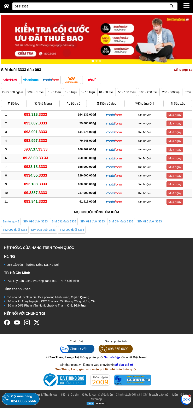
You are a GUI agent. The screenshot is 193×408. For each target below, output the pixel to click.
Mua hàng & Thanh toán (42, 394)
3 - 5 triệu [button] (70, 92)
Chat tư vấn (73, 349)
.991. (35, 132)
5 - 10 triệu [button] (88, 92)
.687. (35, 123)
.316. (35, 114)
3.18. (35, 167)
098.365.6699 (114, 349)
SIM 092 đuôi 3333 (92, 221)
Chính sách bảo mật (156, 394)
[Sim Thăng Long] (6, 6)
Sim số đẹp (112, 357)
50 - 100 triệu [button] (127, 92)
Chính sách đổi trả (128, 394)
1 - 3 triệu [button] (54, 92)
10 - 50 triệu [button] (106, 92)
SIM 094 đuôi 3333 (121, 221)
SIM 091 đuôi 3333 (64, 221)
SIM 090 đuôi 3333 (35, 221)
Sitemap (96, 399)
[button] (10, 80)
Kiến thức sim (70, 394)
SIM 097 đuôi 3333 (14, 229)
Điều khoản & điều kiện (97, 394)
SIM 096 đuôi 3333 (149, 221)
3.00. (35, 158)
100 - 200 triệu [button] (148, 92)
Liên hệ (177, 394)
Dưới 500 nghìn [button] (12, 92)
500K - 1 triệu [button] (36, 92)
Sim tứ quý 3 (10, 221)
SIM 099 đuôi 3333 (71, 229)
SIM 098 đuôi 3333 (43, 229)
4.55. (35, 175)
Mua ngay (174, 114)
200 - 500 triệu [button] (171, 92)
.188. (35, 184)
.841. (35, 201)
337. (35, 193)
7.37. (36, 149)
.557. (35, 141)
